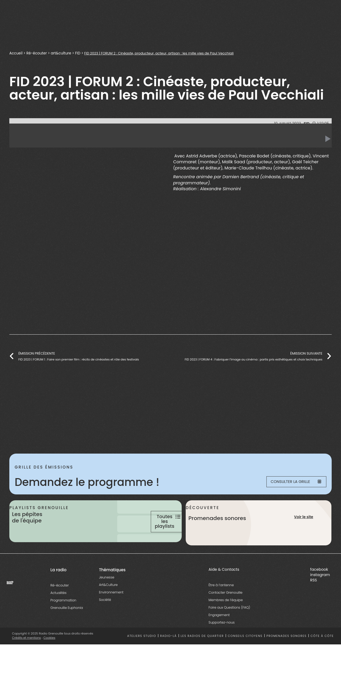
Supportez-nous (222, 642)
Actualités (58, 612)
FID (78, 53)
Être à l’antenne (221, 604)
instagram (320, 594)
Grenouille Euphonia (66, 627)
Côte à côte (322, 655)
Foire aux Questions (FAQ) (229, 627)
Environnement (111, 611)
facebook (319, 589)
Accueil (16, 53)
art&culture (61, 53)
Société (105, 619)
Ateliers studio (141, 655)
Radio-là (168, 655)
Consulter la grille (292, 482)
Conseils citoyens (245, 655)
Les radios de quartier (202, 655)
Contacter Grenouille (225, 612)
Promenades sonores (286, 655)
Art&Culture (108, 604)
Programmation (63, 619)
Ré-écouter (37, 53)
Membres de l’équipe (226, 619)
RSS (313, 599)
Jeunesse (106, 596)
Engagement (219, 634)
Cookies (50, 657)
